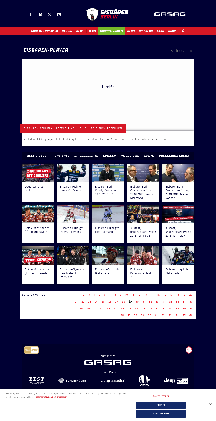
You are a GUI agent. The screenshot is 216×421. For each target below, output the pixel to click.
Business (146, 31)
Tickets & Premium (44, 31)
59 (142, 315)
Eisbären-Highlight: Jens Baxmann (107, 230)
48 (143, 308)
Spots (149, 156)
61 (156, 315)
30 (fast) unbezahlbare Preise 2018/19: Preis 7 (178, 231)
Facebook (31, 14)
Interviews (130, 156)
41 (95, 308)
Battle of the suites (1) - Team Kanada (37, 271)
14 (152, 294)
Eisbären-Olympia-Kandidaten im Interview (72, 273)
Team (92, 31)
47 (136, 308)
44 (115, 308)
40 (88, 308)
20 (191, 294)
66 (191, 315)
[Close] (210, 404)
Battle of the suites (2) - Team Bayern (37, 230)
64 (177, 315)
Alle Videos (37, 156)
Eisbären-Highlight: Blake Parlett (177, 271)
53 (177, 308)
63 (170, 315)
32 (150, 301)
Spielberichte (86, 156)
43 (108, 308)
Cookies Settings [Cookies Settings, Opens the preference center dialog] (161, 396)
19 (184, 294)
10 (126, 294)
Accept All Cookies (160, 413)
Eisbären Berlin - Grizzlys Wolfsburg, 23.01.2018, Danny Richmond (142, 192)
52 (170, 308)
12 (139, 294)
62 (163, 315)
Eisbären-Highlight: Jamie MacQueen (72, 188)
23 (89, 301)
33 (157, 301)
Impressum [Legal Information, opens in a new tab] (62, 397)
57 (128, 315)
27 (116, 301)
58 (135, 315)
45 (122, 308)
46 (129, 308)
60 (149, 315)
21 (76, 301)
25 (103, 301)
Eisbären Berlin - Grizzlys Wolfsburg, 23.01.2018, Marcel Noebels (177, 192)
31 (144, 301)
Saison (67, 31)
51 (164, 308)
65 (184, 315)
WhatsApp (49, 14)
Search (183, 31)
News (80, 31)
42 (102, 308)
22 (83, 301)
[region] (108, 405)
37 (184, 301)
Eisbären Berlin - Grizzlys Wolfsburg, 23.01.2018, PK (107, 190)
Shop (172, 31)
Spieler (109, 156)
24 (96, 301)
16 (164, 294)
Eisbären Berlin (107, 14)
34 (164, 301)
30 (137, 301)
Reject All (161, 405)
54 (184, 308)
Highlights (61, 156)
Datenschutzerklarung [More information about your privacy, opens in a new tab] (45, 397)
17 (171, 294)
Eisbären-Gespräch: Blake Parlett (107, 271)
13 (145, 294)
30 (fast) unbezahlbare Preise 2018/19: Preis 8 (143, 231)
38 (191, 301)
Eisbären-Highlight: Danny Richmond (72, 230)
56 (122, 315)
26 (110, 301)
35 (170, 301)
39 (81, 308)
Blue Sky (40, 14)
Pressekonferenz (174, 156)
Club (131, 31)
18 (177, 294)
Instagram (59, 14)
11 (133, 294)
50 (157, 308)
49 (150, 308)
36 (177, 301)
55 (191, 308)
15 (158, 294)
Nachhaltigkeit (111, 31)
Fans (160, 31)
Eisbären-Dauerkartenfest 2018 (140, 273)
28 (123, 301)
